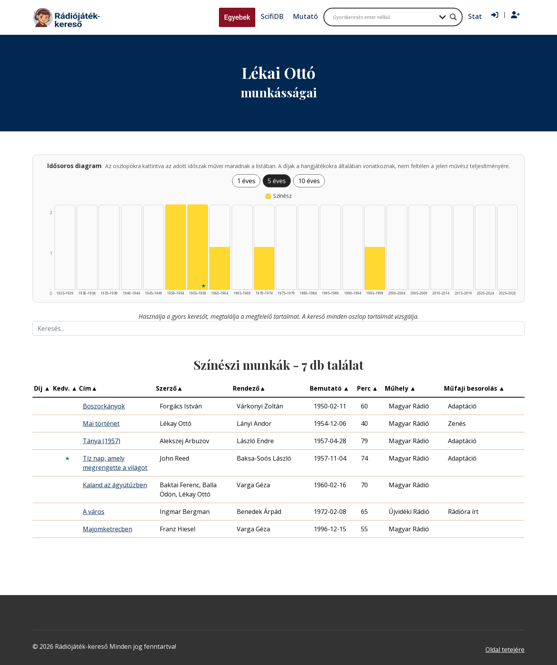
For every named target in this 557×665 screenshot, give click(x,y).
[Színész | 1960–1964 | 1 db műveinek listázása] (220, 268)
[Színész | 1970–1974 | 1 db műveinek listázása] (264, 268)
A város (93, 511)
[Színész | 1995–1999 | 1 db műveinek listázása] (375, 268)
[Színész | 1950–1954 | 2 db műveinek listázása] (176, 246)
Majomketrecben (107, 529)
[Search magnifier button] (453, 17)
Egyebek (237, 17)
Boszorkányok (104, 406)
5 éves (277, 181)
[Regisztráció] (515, 15)
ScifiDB (272, 16)
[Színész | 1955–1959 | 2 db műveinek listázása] (198, 246)
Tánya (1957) (101, 441)
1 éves (246, 181)
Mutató (305, 16)
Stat (475, 16)
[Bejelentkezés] (494, 15)
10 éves (309, 181)
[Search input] (384, 17)
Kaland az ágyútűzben (115, 485)
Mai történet (101, 423)
